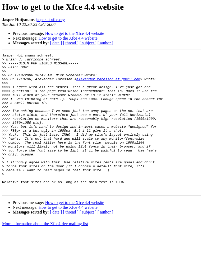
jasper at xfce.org (50, 19)
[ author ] (105, 43)
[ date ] (56, 43)
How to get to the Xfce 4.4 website (74, 33)
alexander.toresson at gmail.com (108, 84)
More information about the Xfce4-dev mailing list (45, 251)
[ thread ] (71, 43)
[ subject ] (88, 43)
